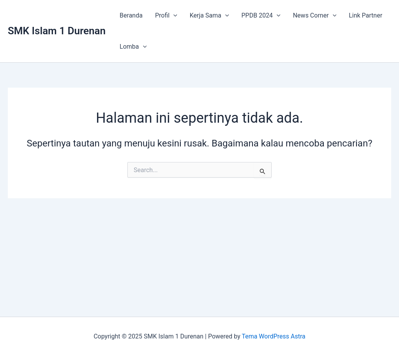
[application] (173, 15)
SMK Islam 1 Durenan (57, 31)
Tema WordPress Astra (273, 336)
